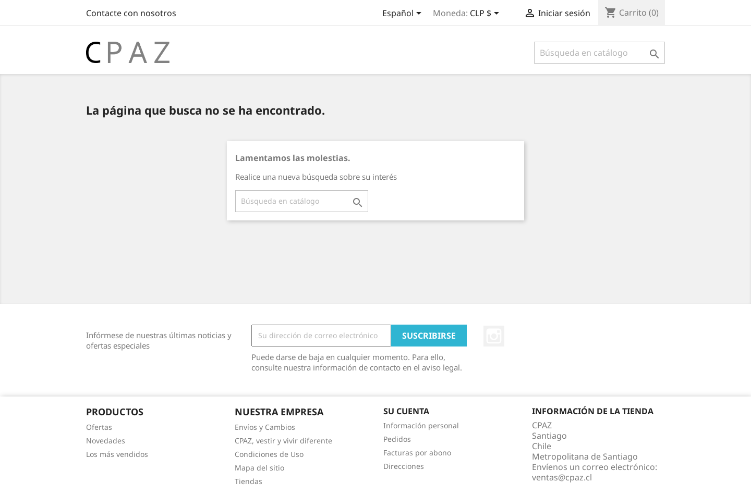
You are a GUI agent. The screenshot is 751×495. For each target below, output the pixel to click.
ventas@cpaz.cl (562, 477)
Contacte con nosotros (131, 13)
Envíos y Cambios (265, 427)
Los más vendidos (117, 454)
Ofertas (99, 427)
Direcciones (403, 466)
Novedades (105, 440)
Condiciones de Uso (269, 454)
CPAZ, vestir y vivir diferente (283, 440)
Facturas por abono (417, 452)
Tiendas (248, 481)
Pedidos (397, 439)
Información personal (421, 425)
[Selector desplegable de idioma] (403, 14)
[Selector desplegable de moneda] (486, 14)
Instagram (493, 336)
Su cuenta (406, 411)
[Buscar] (599, 53)
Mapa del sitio (259, 468)
